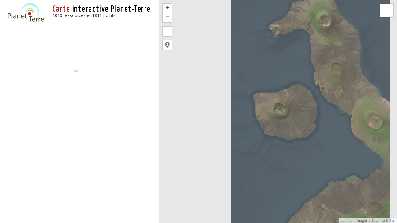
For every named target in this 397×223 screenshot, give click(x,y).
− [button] (167, 17)
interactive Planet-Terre (101, 9)
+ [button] (167, 8)
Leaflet (346, 220)
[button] (167, 45)
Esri (392, 220)
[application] (278, 111)
